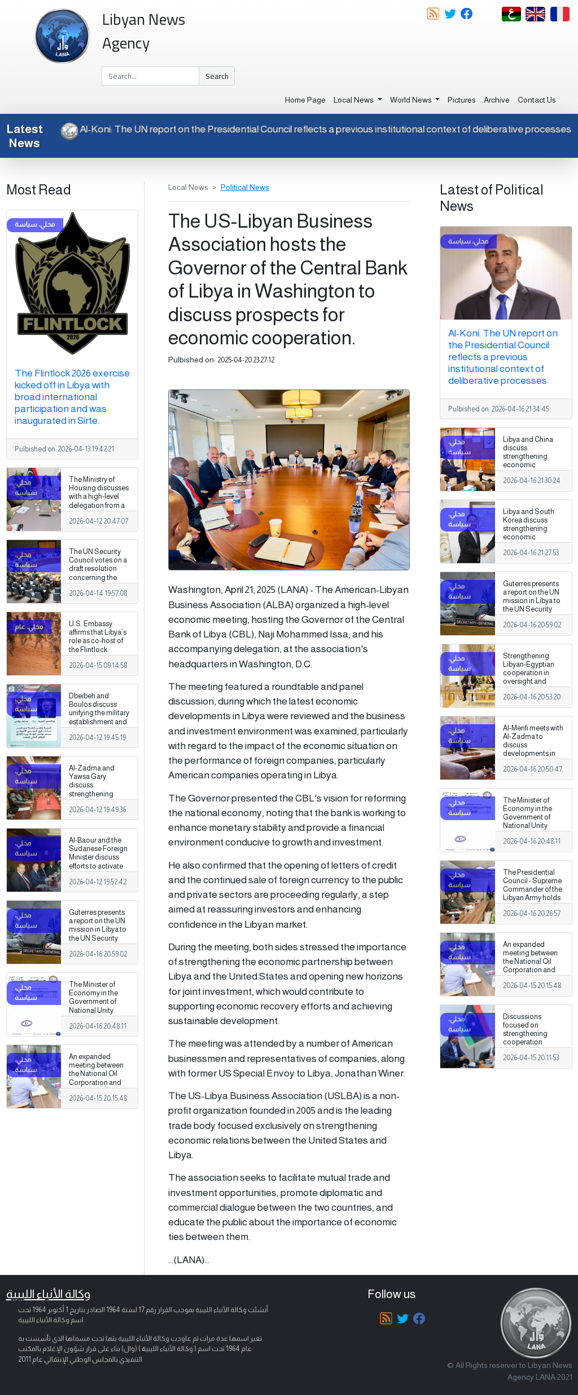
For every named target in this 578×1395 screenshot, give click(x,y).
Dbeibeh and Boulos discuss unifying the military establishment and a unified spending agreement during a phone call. (99, 721)
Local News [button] (354, 99)
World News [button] (412, 99)
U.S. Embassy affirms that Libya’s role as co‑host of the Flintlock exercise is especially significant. (97, 649)
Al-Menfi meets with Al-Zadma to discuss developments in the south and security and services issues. (533, 753)
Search (217, 76)
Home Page (305, 99)
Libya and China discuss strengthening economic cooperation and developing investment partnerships (529, 469)
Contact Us (537, 99)
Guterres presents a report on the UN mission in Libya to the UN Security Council (97, 929)
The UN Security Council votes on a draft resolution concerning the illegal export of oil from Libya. (98, 573)
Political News (245, 187)
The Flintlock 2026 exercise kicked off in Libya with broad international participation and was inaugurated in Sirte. (72, 396)
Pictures (462, 99)
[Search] (150, 76)
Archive (497, 99)
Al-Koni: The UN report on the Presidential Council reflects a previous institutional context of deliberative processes (311, 129)
